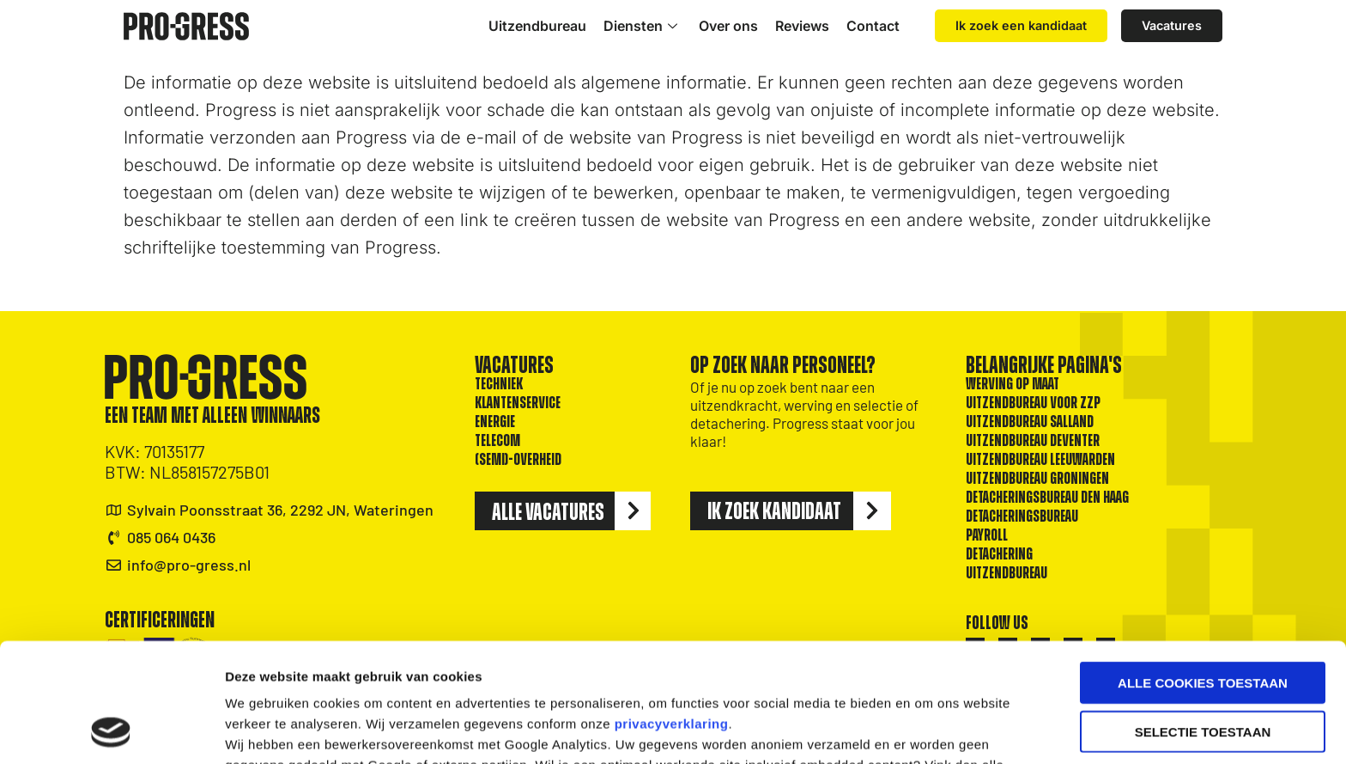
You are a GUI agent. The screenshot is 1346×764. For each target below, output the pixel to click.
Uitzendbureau (537, 25)
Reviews (802, 25)
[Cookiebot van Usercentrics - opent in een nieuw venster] (111, 730)
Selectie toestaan (1203, 620)
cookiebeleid (692, 674)
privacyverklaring (672, 612)
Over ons (728, 25)
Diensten (642, 25)
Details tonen (927, 730)
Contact (873, 25)
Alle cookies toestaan (1203, 571)
